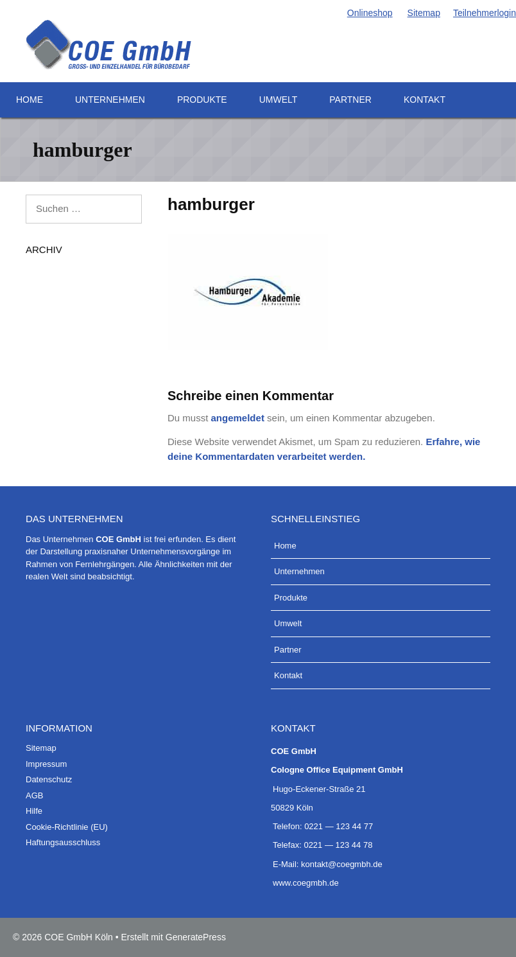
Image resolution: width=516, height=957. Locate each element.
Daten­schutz (49, 779)
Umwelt (278, 99)
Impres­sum (46, 764)
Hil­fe (34, 811)
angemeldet (237, 417)
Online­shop (369, 13)
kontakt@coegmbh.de (342, 864)
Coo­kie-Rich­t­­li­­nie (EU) (67, 827)
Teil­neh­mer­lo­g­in (484, 13)
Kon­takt (424, 99)
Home (29, 99)
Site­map (423, 13)
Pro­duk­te (202, 99)
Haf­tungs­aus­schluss (63, 842)
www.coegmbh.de (306, 883)
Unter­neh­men (110, 99)
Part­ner (350, 99)
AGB (34, 795)
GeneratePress (196, 937)
